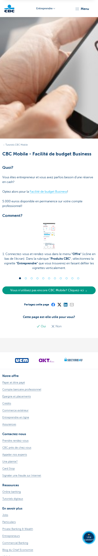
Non (56, 326)
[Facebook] (53, 304)
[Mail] (71, 304)
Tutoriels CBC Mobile (16, 144)
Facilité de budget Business (48, 191)
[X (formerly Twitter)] (59, 304)
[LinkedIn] (65, 304)
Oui (41, 326)
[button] (82, 8)
